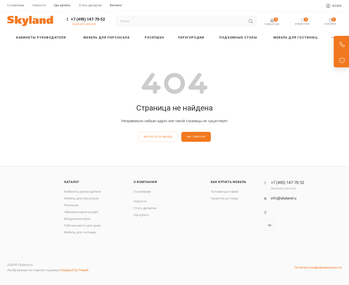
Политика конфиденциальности (318, 267)
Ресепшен (71, 205)
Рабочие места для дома (82, 225)
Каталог (71, 182)
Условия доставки (224, 191)
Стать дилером (145, 208)
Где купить (141, 215)
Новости (140, 201)
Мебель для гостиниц (80, 232)
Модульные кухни (77, 219)
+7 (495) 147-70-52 (88, 19)
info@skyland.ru (283, 198)
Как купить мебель (228, 182)
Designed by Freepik (74, 270)
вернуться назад (158, 136)
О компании (145, 182)
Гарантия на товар (224, 198)
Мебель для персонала (81, 198)
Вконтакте (269, 225)
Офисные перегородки (81, 212)
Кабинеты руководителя (82, 191)
